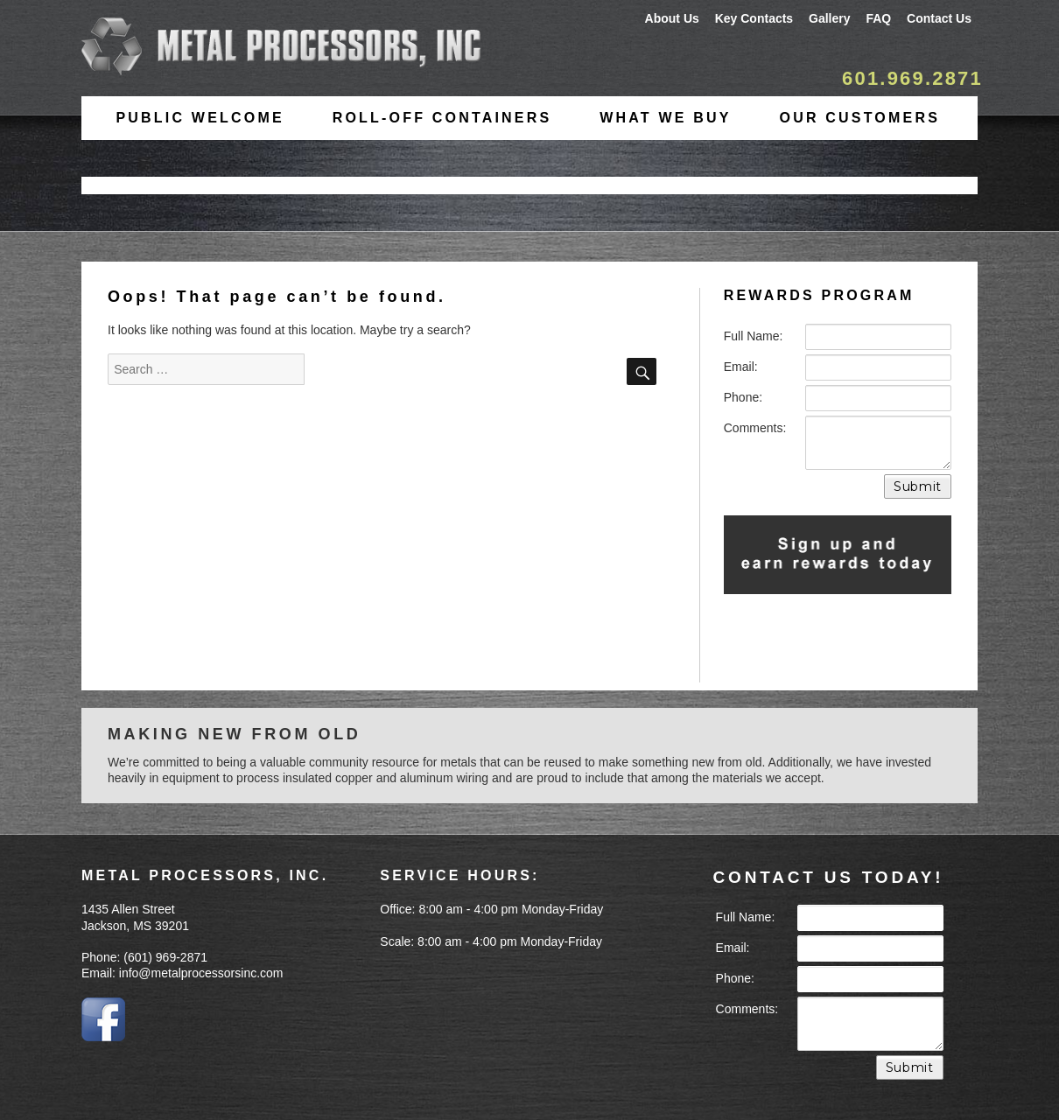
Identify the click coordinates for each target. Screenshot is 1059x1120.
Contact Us (939, 18)
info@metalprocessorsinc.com (201, 973)
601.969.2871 (912, 78)
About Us (672, 18)
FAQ (878, 18)
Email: (741, 367)
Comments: (755, 428)
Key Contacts (754, 18)
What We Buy (665, 117)
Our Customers (859, 117)
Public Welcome (200, 117)
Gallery (829, 18)
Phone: (743, 397)
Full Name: (753, 336)
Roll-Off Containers (442, 117)
